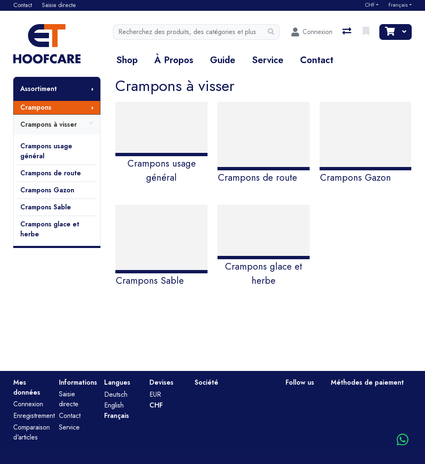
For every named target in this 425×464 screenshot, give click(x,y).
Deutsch (115, 394)
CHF (370, 5)
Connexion (28, 404)
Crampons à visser (56, 125)
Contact (316, 59)
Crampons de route (50, 173)
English (114, 405)
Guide (222, 59)
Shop (127, 59)
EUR (155, 394)
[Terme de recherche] (188, 32)
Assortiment (38, 88)
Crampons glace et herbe (49, 229)
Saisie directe (68, 399)
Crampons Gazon (47, 190)
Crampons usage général (46, 151)
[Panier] (388, 32)
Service (267, 59)
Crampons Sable (45, 207)
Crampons (35, 107)
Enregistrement (34, 415)
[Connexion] (311, 32)
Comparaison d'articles (31, 432)
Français (398, 5)
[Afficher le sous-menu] (92, 89)
